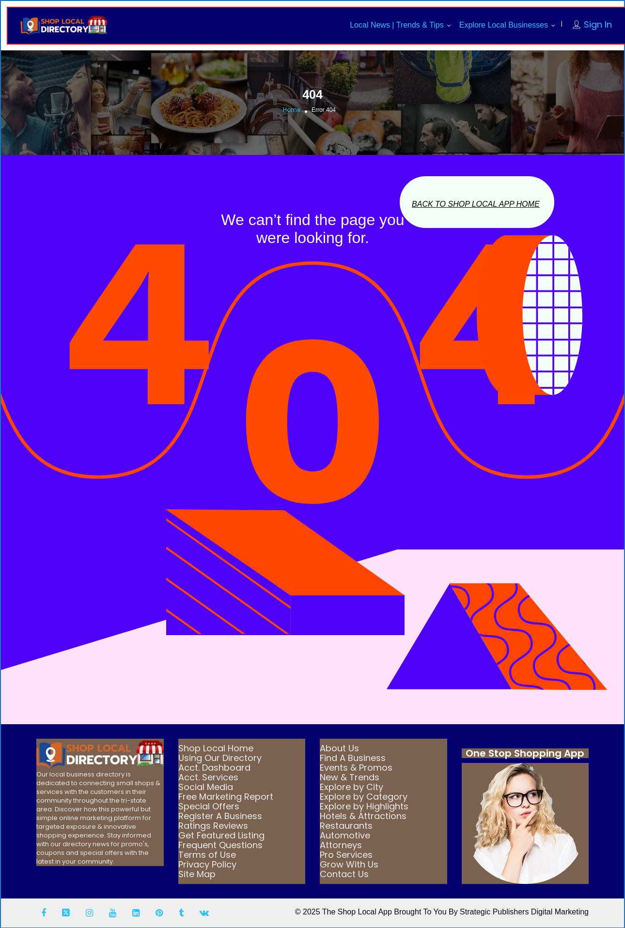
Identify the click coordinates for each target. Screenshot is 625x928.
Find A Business (353, 758)
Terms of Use (207, 855)
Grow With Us (349, 864)
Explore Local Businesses (503, 25)
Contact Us (344, 874)
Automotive (345, 835)
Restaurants (346, 826)
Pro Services (346, 855)
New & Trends (349, 777)
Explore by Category (363, 797)
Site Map (197, 874)
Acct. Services (208, 777)
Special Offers (208, 806)
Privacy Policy (207, 864)
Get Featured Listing (221, 835)
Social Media (205, 787)
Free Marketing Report (225, 797)
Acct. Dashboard (214, 767)
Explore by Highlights (364, 806)
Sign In (598, 24)
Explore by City (351, 787)
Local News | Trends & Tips (397, 25)
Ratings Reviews (213, 826)
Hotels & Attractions (363, 816)
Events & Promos (356, 767)
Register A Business (220, 816)
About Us (339, 748)
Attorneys (341, 845)
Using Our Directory (220, 758)
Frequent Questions (220, 845)
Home (291, 110)
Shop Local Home (215, 748)
